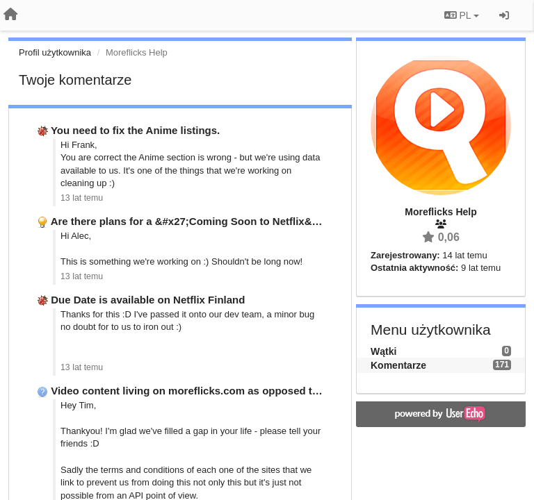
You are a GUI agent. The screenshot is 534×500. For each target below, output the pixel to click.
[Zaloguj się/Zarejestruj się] (504, 15)
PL (461, 15)
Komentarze (398, 365)
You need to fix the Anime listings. (135, 130)
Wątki (383, 351)
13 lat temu (81, 198)
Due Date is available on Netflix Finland (148, 300)
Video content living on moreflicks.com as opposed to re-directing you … (232, 391)
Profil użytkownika (55, 52)
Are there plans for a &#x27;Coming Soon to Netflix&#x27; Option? (216, 221)
